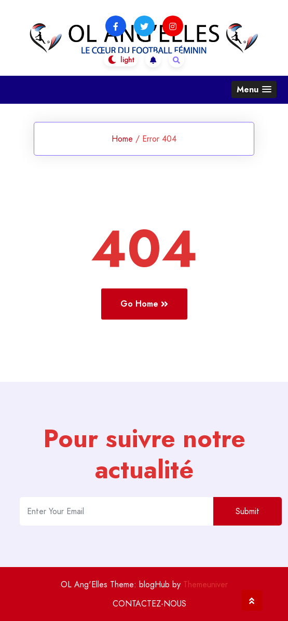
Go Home (144, 304)
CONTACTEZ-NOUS (149, 604)
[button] (254, 89)
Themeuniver (205, 584)
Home (122, 139)
